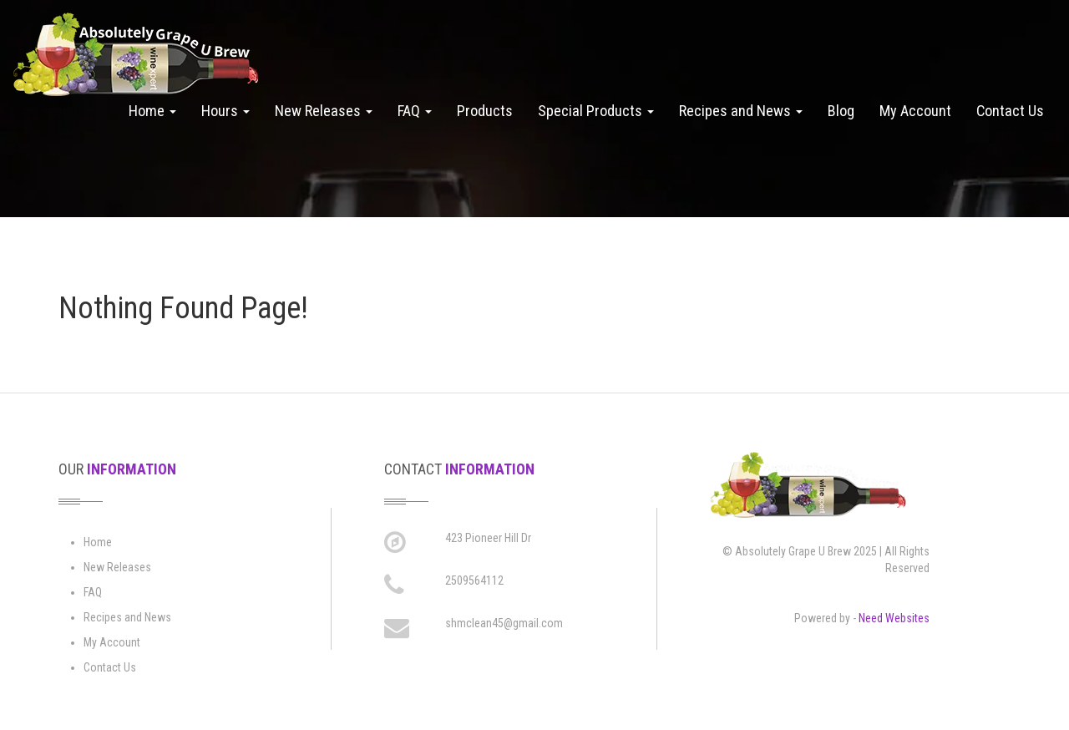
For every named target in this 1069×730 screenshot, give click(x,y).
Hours (225, 110)
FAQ (415, 110)
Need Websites (894, 618)
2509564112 (474, 580)
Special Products (596, 110)
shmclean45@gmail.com (504, 623)
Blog (841, 110)
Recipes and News (741, 110)
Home (152, 110)
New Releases (323, 110)
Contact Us (1010, 110)
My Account (915, 110)
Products (485, 110)
